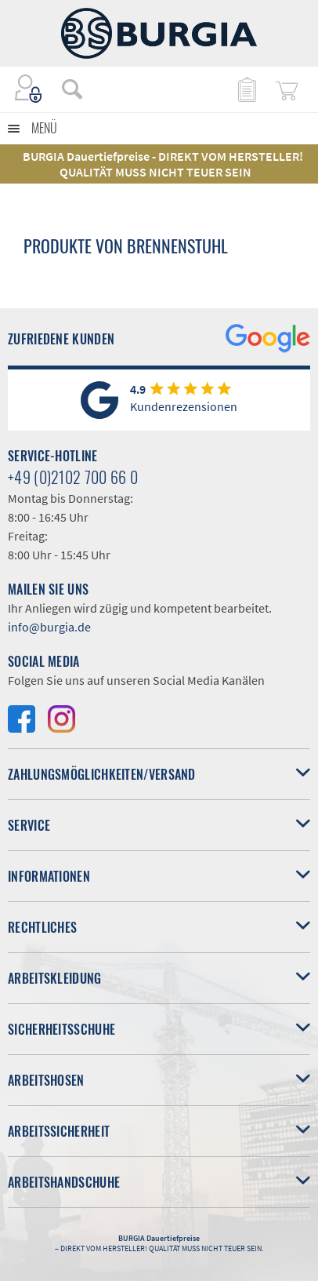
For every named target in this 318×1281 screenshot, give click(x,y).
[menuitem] (64, 88)
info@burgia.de (49, 627)
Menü (44, 127)
